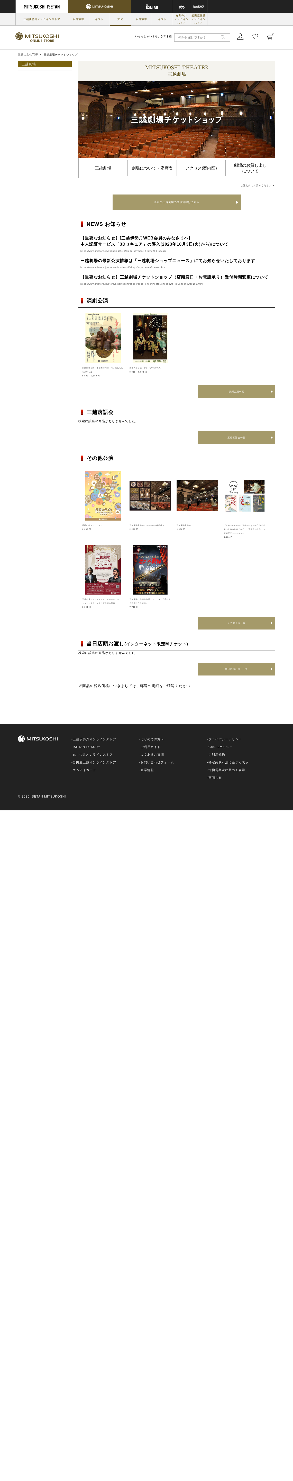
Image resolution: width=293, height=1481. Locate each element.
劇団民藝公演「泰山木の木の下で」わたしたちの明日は (102, 371)
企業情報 (147, 778)
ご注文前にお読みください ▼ (249, 185)
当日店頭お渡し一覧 (236, 677)
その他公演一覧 (236, 631)
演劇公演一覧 (236, 392)
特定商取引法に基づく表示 (228, 770)
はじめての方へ (152, 747)
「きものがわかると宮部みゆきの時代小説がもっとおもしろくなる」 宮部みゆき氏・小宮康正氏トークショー (244, 532)
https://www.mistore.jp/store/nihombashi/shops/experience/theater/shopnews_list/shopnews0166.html (167, 283)
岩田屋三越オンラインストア (198, 19)
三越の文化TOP (28, 54)
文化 (120, 19)
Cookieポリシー (220, 755)
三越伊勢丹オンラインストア (41, 19)
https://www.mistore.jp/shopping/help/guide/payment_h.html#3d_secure (141, 251)
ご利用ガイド (151, 755)
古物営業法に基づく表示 (226, 778)
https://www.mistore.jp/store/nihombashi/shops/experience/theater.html (141, 267)
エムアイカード (84, 778)
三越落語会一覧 (236, 438)
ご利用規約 (216, 762)
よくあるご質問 (152, 762)
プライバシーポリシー (225, 747)
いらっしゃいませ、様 (153, 36)
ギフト (99, 19)
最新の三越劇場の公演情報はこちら (177, 202)
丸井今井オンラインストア (182, 19)
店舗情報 (78, 19)
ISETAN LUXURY (86, 755)
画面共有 (215, 786)
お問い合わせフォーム (157, 770)
